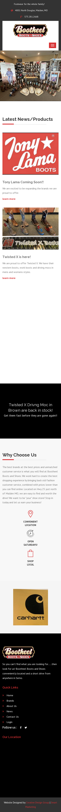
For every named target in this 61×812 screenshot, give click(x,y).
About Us (12, 706)
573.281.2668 (29, 16)
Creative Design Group (37, 802)
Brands (10, 700)
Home (10, 695)
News (10, 711)
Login (9, 722)
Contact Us (13, 716)
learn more (8, 198)
